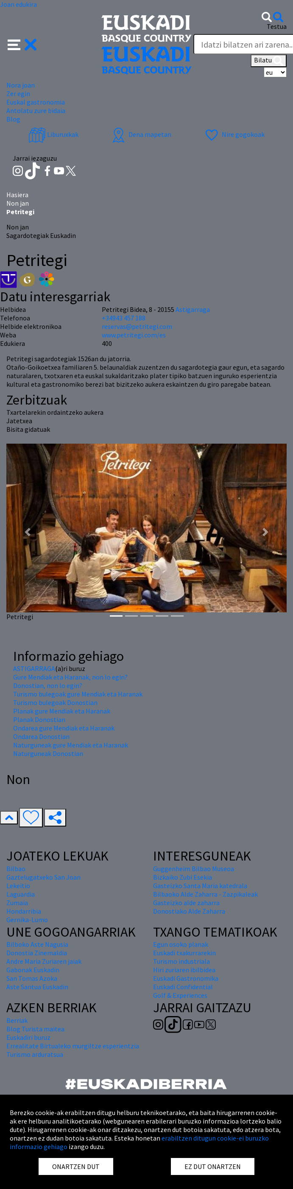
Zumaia (17, 902)
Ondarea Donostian (41, 736)
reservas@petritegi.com (137, 326)
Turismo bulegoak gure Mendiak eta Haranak (77, 694)
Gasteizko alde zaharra (186, 902)
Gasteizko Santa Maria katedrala (200, 885)
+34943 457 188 (123, 318)
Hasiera (17, 194)
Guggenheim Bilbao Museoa (193, 868)
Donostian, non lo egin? (47, 685)
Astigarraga (193, 309)
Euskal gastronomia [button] (35, 102)
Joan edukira (18, 4)
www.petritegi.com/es (134, 335)
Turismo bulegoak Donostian (55, 702)
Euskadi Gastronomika (185, 978)
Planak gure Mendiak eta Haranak (61, 711)
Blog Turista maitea (35, 1029)
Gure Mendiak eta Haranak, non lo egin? (70, 677)
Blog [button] (13, 119)
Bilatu (268, 61)
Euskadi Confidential (183, 986)
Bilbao (15, 868)
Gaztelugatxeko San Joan (43, 877)
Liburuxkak (53, 134)
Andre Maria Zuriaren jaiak (43, 961)
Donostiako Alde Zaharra (189, 911)
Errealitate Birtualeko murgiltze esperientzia (72, 1046)
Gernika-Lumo (27, 919)
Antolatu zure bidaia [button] (35, 110)
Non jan (17, 203)
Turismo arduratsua (34, 1054)
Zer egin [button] (18, 93)
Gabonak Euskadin (32, 969)
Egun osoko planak (180, 944)
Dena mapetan (140, 134)
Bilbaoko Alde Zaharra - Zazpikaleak (205, 894)
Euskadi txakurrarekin (184, 952)
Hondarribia (23, 911)
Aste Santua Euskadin (37, 986)
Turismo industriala (181, 961)
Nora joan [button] (20, 85)
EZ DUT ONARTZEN (212, 1166)
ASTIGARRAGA (34, 668)
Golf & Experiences (180, 995)
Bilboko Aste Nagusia (37, 944)
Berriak (17, 1020)
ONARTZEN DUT (76, 1166)
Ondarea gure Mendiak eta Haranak (63, 728)
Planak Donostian (39, 719)
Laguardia (20, 894)
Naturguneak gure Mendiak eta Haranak (70, 745)
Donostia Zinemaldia (36, 952)
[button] (22, 44)
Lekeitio (18, 885)
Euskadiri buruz (28, 1037)
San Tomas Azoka (31, 978)
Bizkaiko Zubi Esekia (182, 877)
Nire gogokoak (234, 134)
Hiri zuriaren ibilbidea (184, 969)
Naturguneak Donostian (48, 753)
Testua (277, 26)
